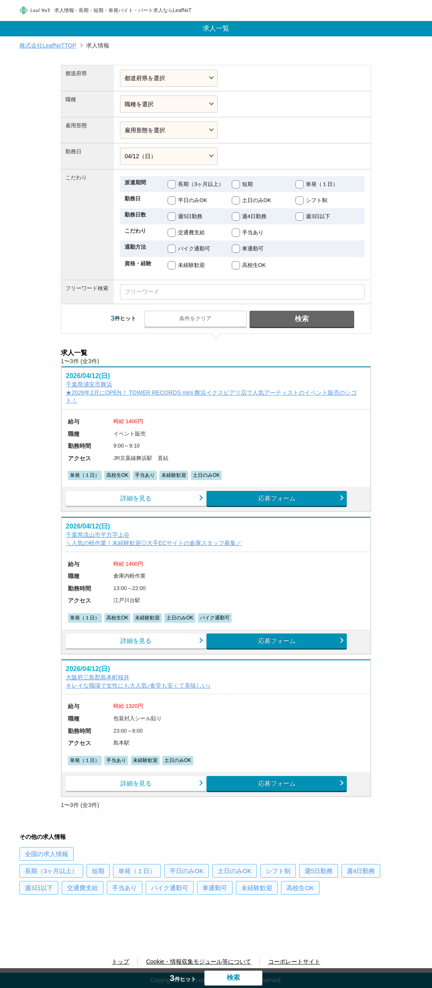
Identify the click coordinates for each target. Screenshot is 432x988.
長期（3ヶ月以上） (201, 184)
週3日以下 (318, 216)
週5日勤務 (190, 216)
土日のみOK (256, 200)
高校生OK (254, 265)
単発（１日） (322, 184)
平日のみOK (192, 200)
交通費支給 (191, 232)
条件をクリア (202, 318)
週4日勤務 (254, 216)
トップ (120, 961)
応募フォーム (292, 500)
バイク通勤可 (194, 248)
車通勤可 (253, 248)
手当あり (253, 232)
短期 (247, 184)
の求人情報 (46, 868)
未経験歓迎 (191, 265)
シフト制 (316, 200)
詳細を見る (139, 500)
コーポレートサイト (294, 961)
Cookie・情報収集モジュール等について (198, 961)
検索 (296, 319)
